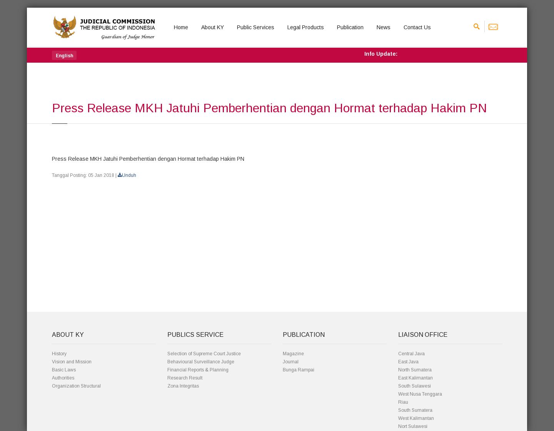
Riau (403, 402)
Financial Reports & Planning (198, 370)
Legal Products (305, 27)
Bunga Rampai (298, 370)
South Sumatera (415, 410)
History (59, 353)
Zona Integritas (183, 386)
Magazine (293, 353)
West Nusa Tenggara (420, 394)
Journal (291, 361)
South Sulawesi (414, 386)
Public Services (255, 27)
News (383, 27)
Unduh (127, 175)
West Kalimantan (416, 418)
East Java (408, 361)
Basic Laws (64, 370)
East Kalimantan (415, 378)
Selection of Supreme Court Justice (204, 353)
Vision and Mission (72, 361)
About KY (212, 27)
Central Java (411, 353)
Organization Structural (76, 386)
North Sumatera (415, 370)
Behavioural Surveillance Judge (200, 361)
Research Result (184, 378)
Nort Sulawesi (412, 426)
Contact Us (417, 27)
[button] (64, 55)
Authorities (63, 378)
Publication (350, 27)
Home (181, 27)
